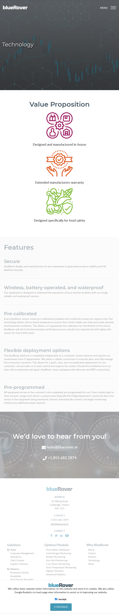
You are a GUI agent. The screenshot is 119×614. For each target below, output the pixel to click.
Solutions (14, 545)
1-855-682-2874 (60, 519)
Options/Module (56, 545)
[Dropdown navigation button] (108, 8)
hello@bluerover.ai (59, 447)
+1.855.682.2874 (59, 457)
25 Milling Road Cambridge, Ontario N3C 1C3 (59, 505)
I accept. (61, 599)
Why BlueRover (97, 545)
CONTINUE (61, 607)
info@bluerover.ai (59, 524)
